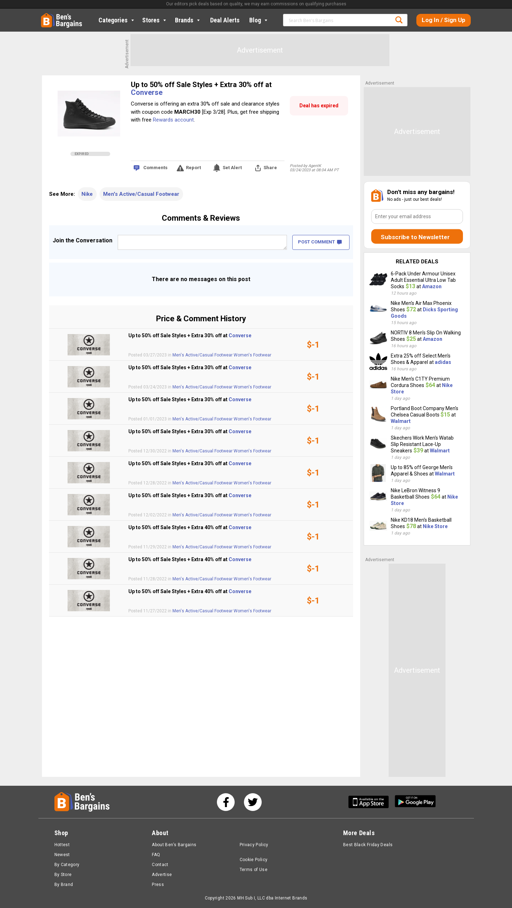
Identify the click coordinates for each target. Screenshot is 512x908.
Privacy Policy (254, 844)
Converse (146, 92)
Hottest (62, 844)
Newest (62, 854)
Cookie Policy (254, 859)
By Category (67, 864)
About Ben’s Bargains (174, 844)
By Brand (63, 884)
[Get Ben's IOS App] (371, 802)
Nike (87, 194)
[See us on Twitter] (253, 802)
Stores (154, 20)
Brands (188, 20)
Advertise (162, 874)
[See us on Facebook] (226, 802)
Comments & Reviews (201, 218)
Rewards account (173, 120)
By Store (63, 874)
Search (398, 19)
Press (158, 884)
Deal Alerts (225, 20)
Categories (116, 20)
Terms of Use (253, 869)
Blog (259, 20)
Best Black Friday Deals (368, 844)
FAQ (156, 854)
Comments (155, 167)
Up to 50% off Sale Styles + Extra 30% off (198, 84)
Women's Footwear (252, 355)
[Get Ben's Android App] (415, 802)
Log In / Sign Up (443, 19)
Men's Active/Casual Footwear (141, 194)
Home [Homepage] (46, 16)
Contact (160, 864)
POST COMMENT (320, 242)
